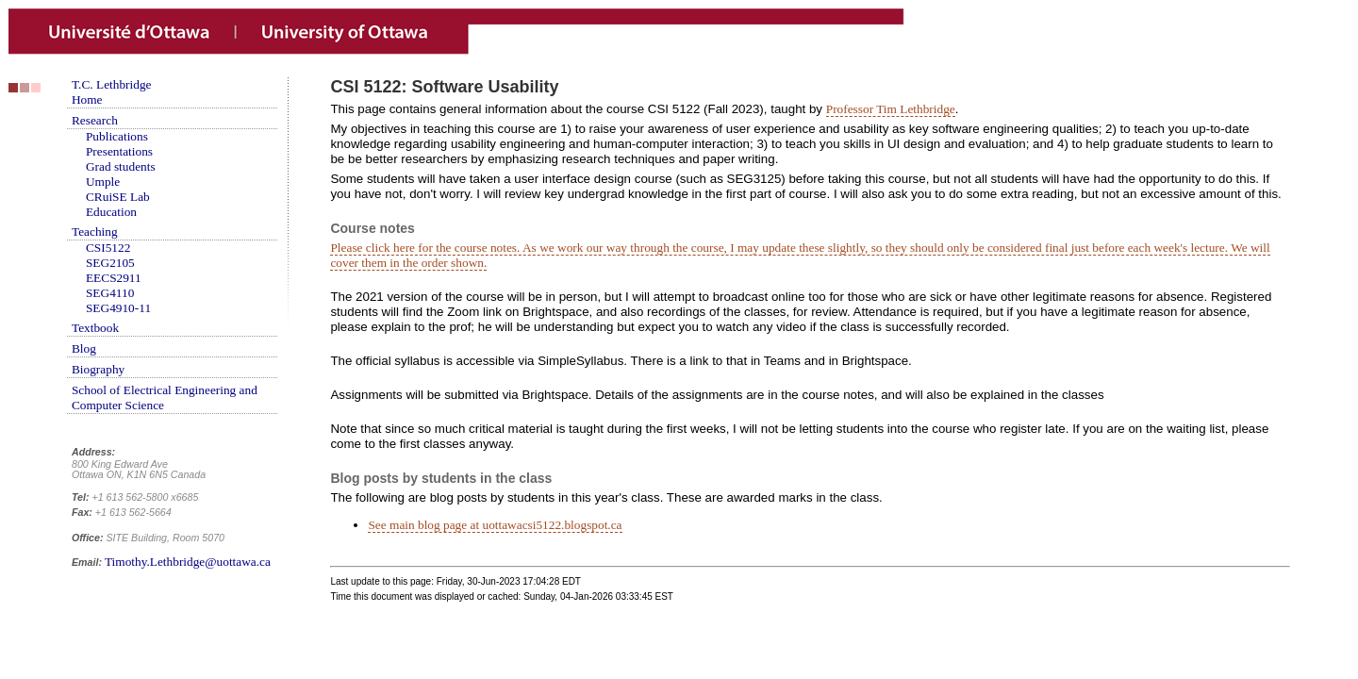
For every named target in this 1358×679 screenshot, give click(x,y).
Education (111, 212)
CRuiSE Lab (118, 197)
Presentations (119, 151)
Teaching (95, 231)
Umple (103, 181)
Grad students (121, 166)
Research (95, 120)
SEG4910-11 (118, 308)
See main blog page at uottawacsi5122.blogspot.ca (494, 525)
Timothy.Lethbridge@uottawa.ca (188, 562)
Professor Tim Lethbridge (890, 109)
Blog (84, 348)
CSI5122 (108, 247)
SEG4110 (110, 293)
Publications (117, 136)
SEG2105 (110, 263)
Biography (98, 369)
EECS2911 (113, 278)
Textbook (95, 328)
